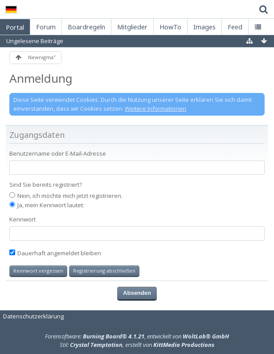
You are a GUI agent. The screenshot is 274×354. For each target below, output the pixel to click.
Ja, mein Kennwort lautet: (46, 205)
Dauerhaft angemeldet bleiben (55, 253)
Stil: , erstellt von (137, 345)
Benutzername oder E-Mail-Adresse (57, 153)
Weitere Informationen (155, 109)
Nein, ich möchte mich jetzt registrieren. (66, 196)
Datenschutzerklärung (33, 316)
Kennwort (22, 219)
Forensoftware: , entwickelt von (137, 336)
